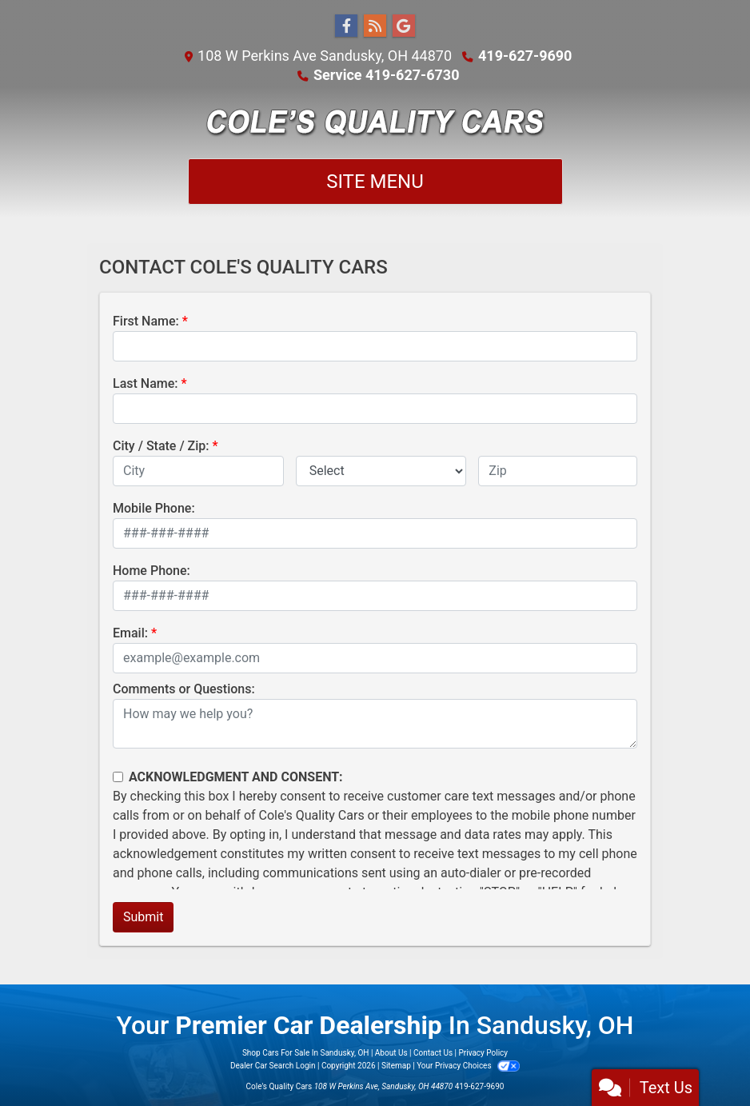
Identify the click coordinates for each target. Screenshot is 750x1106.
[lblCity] (198, 471)
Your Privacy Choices (468, 1065)
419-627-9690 (525, 55)
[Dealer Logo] (375, 122)
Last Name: (145, 383)
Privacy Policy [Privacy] (484, 1052)
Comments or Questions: (184, 689)
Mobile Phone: (154, 508)
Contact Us (433, 1052)
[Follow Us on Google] (404, 26)
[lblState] (381, 471)
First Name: (146, 321)
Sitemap (396, 1065)
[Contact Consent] (118, 777)
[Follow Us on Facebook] (346, 26)
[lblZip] (557, 471)
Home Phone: (151, 570)
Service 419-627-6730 (386, 74)
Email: (130, 633)
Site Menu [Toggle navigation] (375, 181)
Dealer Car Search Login (273, 1065)
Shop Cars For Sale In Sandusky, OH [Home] (305, 1052)
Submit (143, 916)
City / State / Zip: (161, 445)
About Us (391, 1052)
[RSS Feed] (375, 26)
